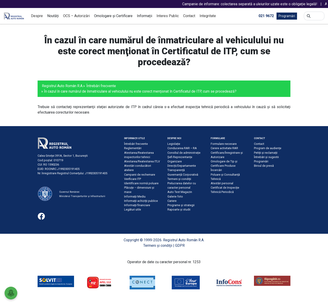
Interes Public (167, 16)
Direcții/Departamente (181, 165)
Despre (37, 16)
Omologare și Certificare (113, 16)
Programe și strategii (181, 205)
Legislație (173, 144)
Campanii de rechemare (139, 174)
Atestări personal (222, 183)
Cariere (172, 201)
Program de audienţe (267, 148)
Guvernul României (69, 191)
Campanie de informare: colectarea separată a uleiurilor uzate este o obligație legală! (253, 4)
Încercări (216, 170)
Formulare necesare (224, 144)
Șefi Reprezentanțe (179, 157)
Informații (144, 16)
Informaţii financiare (137, 205)
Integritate (208, 16)
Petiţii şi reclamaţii (265, 152)
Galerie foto (175, 196)
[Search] (317, 16)
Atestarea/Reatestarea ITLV (142, 161)
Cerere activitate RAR (224, 148)
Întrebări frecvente (101, 86)
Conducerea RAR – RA (182, 148)
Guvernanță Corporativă (182, 174)
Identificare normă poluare (141, 183)
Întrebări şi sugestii (266, 157)
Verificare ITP (132, 179)
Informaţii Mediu (135, 196)
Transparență (176, 170)
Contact (189, 16)
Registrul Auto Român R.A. (62, 86)
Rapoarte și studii (178, 209)
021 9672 (266, 15)
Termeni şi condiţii (179, 179)
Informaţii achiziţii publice (141, 201)
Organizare (174, 161)
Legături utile (132, 209)
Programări (287, 16)
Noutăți (53, 16)
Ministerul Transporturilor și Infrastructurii (82, 196)
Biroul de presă (264, 165)
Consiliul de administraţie (183, 152)
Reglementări (132, 148)
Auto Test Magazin (179, 192)
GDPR (180, 245)
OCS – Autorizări (76, 16)
